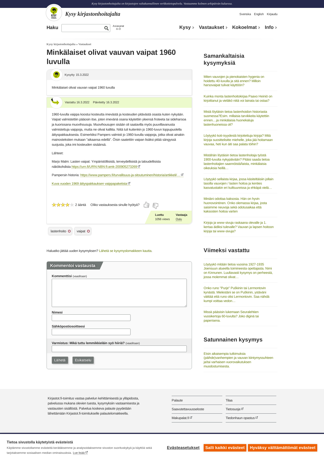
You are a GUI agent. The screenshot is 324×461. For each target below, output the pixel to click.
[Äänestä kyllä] (147, 205)
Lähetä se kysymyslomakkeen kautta (125, 251)
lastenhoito (58, 231)
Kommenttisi (62, 276)
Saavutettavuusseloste (188, 409)
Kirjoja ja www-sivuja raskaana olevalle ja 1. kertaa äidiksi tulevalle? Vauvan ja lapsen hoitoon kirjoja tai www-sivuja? (239, 227)
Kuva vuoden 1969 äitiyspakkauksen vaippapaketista (89, 183)
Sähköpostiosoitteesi (68, 326)
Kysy (185, 27)
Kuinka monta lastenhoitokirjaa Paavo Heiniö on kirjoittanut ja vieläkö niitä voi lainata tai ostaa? (238, 98)
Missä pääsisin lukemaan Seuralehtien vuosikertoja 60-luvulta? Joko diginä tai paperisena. (231, 316)
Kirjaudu (272, 14)
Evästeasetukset (182, 447)
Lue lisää (79, 452)
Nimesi (57, 312)
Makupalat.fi (180, 418)
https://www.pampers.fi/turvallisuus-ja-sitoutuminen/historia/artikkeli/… (130, 175)
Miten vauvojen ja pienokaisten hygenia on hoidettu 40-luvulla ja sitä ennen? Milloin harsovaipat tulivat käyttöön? (234, 81)
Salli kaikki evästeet (224, 447)
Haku (52, 27)
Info (269, 27)
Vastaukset (211, 27)
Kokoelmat (244, 27)
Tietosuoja (233, 409)
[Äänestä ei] (155, 206)
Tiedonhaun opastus (240, 418)
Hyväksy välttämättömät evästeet (282, 447)
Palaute (177, 400)
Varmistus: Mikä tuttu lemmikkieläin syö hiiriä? (88, 343)
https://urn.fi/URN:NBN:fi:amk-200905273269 (104, 166)
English (259, 14)
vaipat (81, 231)
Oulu (179, 219)
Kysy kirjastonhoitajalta (61, 44)
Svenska (245, 14)
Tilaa (229, 400)
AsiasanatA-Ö (118, 27)
